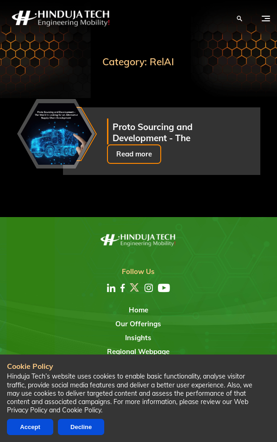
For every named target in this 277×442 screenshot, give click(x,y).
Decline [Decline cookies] (81, 426)
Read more (134, 153)
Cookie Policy (81, 410)
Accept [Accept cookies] (30, 426)
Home (138, 309)
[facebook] (122, 288)
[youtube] (164, 288)
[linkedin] (111, 288)
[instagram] (149, 288)
